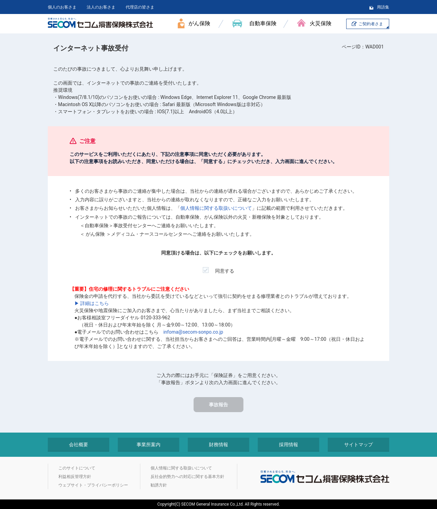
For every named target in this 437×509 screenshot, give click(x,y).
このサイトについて (76, 468)
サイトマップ (358, 444)
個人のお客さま (62, 7)
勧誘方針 (159, 485)
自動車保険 (263, 23)
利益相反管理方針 (74, 476)
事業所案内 (148, 444)
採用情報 (288, 444)
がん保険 (199, 23)
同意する (218, 268)
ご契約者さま (370, 23)
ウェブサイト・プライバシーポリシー (93, 485)
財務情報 (218, 444)
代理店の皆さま (140, 7)
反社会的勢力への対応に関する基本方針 (187, 476)
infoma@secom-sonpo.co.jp (193, 332)
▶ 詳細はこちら (91, 303)
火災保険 (321, 23)
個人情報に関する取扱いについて (216, 208)
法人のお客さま (101, 7)
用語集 (383, 7)
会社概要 (78, 444)
